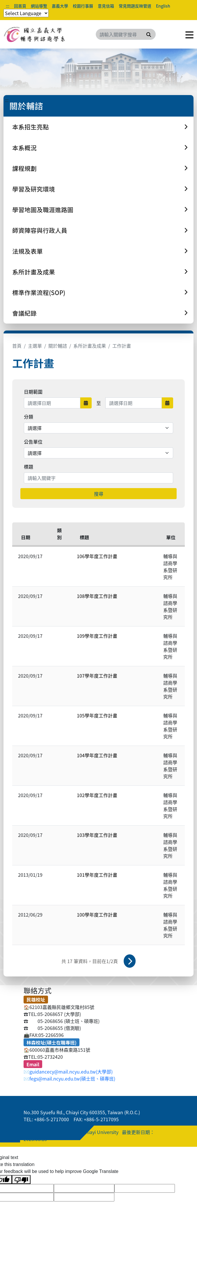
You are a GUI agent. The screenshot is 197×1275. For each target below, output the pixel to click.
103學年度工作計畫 (97, 834)
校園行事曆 (83, 6)
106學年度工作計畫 (97, 556)
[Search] (126, 34)
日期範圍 (33, 391)
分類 (28, 416)
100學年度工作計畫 (97, 914)
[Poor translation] (21, 1179)
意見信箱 (106, 6)
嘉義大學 (60, 6)
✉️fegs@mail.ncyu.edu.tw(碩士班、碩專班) (69, 1078)
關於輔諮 (57, 345)
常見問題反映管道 (135, 6)
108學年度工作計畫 (97, 595)
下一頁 (130, 961)
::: (7, 6)
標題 (28, 466)
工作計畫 (121, 345)
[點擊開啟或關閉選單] (189, 34)
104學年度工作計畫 (97, 755)
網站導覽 (39, 6)
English (163, 6)
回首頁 (20, 6)
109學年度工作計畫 (97, 635)
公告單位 (33, 441)
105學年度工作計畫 (97, 715)
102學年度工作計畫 (97, 795)
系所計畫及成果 (89, 345)
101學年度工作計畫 (97, 874)
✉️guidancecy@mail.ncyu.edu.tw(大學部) (68, 1071)
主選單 (35, 345)
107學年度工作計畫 (97, 675)
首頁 (17, 345)
